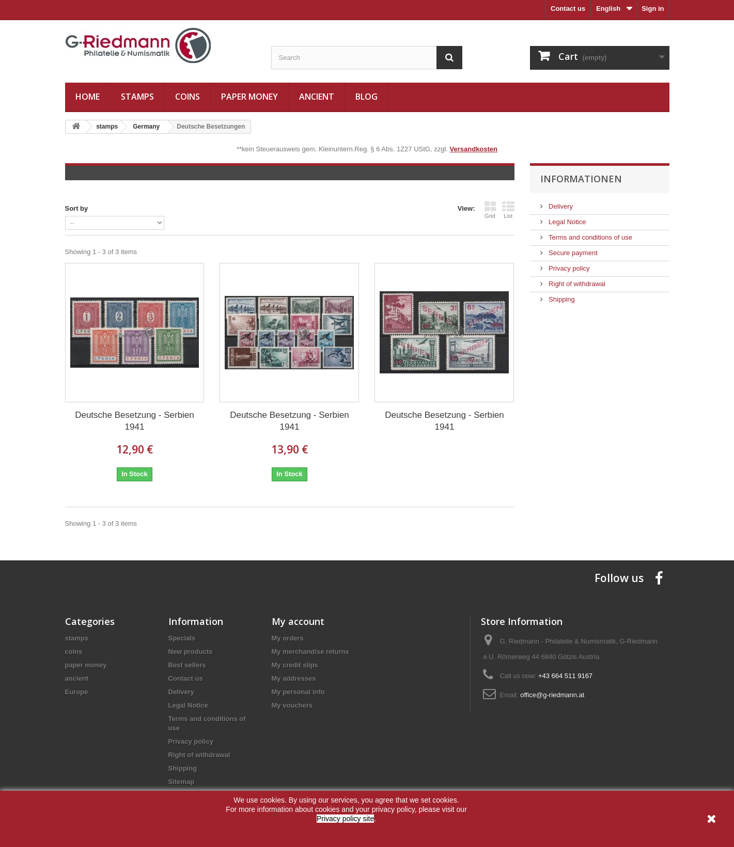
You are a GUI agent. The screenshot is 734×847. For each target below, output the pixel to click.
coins (187, 96)
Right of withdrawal (576, 284)
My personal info (298, 692)
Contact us (568, 8)
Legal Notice (566, 222)
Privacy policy (568, 268)
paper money (249, 96)
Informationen (581, 178)
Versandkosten (474, 149)
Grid (490, 209)
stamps (137, 96)
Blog (366, 96)
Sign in (653, 8)
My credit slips (295, 665)
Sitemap (181, 782)
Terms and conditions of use (589, 237)
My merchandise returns (310, 651)
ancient (316, 96)
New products (190, 651)
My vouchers (292, 705)
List (508, 209)
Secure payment (572, 253)
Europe (76, 692)
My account (298, 621)
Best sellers (187, 665)
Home (87, 96)
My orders (288, 638)
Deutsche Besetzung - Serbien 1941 (134, 421)
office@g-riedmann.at (552, 695)
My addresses (294, 678)
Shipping (561, 299)
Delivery (560, 206)
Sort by (76, 208)
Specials (182, 638)
